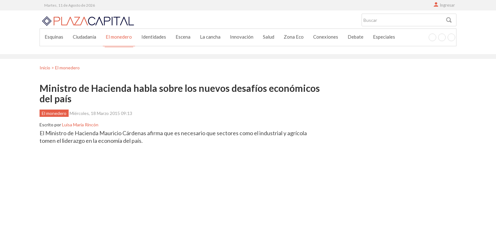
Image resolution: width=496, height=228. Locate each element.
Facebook (432, 37)
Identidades (153, 37)
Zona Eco (294, 37)
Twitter (441, 37)
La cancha (210, 37)
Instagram (451, 37)
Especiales (384, 37)
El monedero (119, 37)
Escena (183, 37)
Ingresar (447, 5)
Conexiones (325, 37)
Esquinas (54, 37)
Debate (355, 37)
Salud (268, 37)
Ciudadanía (84, 37)
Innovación (241, 37)
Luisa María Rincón (80, 124)
